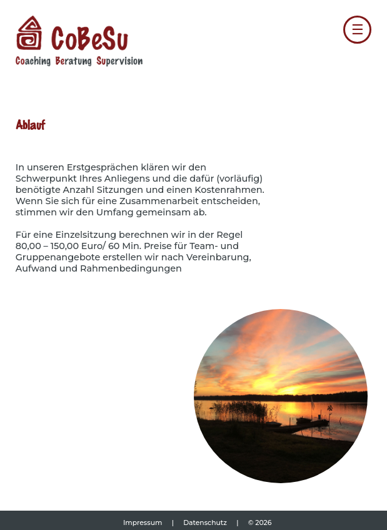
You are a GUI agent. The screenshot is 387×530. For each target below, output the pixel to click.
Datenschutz (206, 523)
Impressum (143, 523)
